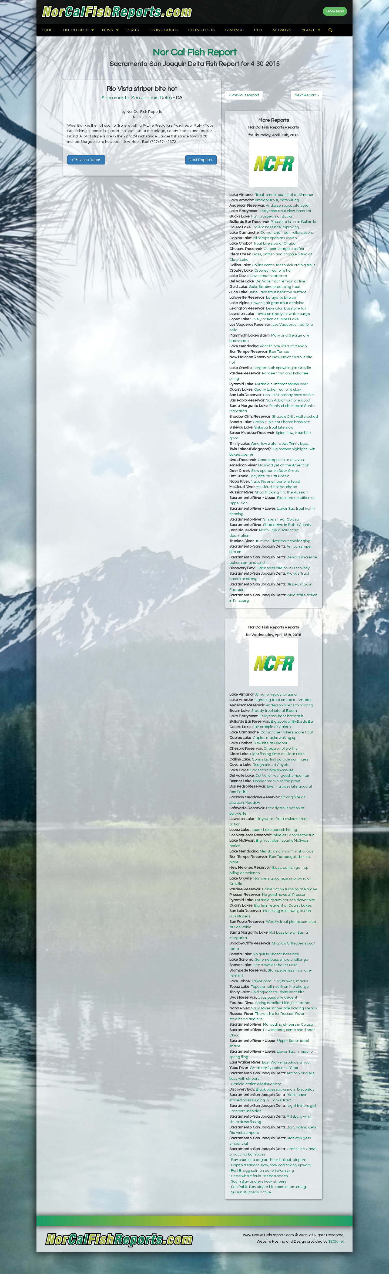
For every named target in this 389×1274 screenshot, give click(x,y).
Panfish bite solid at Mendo (283, 346)
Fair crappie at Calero (271, 727)
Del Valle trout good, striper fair (282, 776)
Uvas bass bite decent (277, 997)
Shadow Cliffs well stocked (295, 417)
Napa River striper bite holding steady (284, 1008)
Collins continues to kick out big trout (283, 265)
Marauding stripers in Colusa (288, 1024)
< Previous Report (86, 160)
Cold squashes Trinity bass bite (278, 992)
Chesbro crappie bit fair (284, 249)
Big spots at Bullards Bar (292, 721)
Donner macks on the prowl (276, 781)
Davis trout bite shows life (272, 770)
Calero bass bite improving (275, 227)
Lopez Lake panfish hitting (274, 830)
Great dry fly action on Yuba (274, 1068)
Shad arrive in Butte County (287, 525)
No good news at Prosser (284, 895)
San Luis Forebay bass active (288, 395)
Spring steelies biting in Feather (283, 1003)
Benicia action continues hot (256, 1084)
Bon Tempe (279, 352)
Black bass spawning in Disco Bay (285, 1089)
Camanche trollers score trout (286, 732)
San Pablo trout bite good (288, 400)
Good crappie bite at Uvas (281, 460)
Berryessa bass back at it (281, 716)
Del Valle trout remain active (280, 281)
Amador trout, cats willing (277, 200)
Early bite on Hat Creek (269, 476)
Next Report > (201, 160)
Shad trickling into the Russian (281, 492)
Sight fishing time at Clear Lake (277, 754)
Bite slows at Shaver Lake (275, 965)
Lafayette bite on (281, 297)
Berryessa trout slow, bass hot (285, 211)
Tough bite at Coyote (271, 765)
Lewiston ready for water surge (283, 314)
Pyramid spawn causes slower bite (285, 900)
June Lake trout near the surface (278, 292)
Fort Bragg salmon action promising (262, 1171)
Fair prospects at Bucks (272, 216)
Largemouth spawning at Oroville (282, 368)
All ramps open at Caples (275, 238)
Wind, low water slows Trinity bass (279, 444)
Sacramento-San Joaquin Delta (137, 97)
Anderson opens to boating (289, 705)
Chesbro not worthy (280, 748)
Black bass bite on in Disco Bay (283, 568)
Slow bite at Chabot (270, 743)
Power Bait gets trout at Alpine (277, 303)
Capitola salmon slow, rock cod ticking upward (271, 1165)
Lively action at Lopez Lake (275, 319)
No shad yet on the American (283, 465)
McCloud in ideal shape (276, 487)
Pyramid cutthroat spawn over (281, 384)
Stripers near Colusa (281, 519)
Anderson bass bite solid (287, 206)
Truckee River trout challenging (282, 541)
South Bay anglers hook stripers (258, 1181)
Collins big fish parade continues (280, 759)
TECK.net (336, 1241)
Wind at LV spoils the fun (293, 835)
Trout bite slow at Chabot (275, 243)
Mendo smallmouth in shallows (286, 851)
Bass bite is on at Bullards (293, 222)
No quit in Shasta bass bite (276, 954)
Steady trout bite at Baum (274, 711)
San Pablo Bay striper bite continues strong (268, 1187)
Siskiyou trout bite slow (273, 427)
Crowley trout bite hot (273, 270)
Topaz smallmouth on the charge (280, 987)
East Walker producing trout (286, 1062)
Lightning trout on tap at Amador (283, 700)
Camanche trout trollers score (286, 233)
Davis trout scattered (268, 276)
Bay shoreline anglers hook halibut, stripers (268, 1160)
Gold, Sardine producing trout (274, 287)
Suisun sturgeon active (251, 1192)
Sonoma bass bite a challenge (281, 960)
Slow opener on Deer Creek (275, 471)
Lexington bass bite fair (286, 308)
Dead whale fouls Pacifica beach (259, 1176)
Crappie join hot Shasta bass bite (281, 422)
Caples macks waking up (274, 738)
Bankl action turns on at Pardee (289, 889)
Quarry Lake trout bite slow (277, 389)
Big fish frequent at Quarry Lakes (283, 905)
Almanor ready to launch (277, 694)
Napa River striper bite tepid (275, 481)
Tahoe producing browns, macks (279, 981)
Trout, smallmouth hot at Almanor (284, 195)
